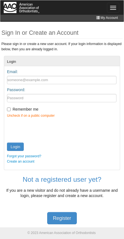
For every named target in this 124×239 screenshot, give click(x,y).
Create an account (20, 161)
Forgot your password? (24, 156)
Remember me (26, 109)
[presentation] (49, 129)
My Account (107, 18)
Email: (12, 71)
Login (15, 147)
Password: (16, 90)
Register (62, 218)
